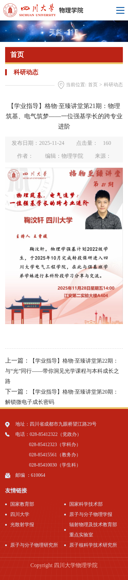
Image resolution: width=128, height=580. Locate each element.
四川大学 (19, 514)
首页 (93, 84)
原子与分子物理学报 (90, 514)
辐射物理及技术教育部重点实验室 (93, 529)
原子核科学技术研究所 (93, 545)
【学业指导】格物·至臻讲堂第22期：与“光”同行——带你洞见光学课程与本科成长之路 (62, 371)
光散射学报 (22, 524)
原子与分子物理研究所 (34, 545)
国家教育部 (22, 504)
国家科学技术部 (86, 504)
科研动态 (113, 84)
